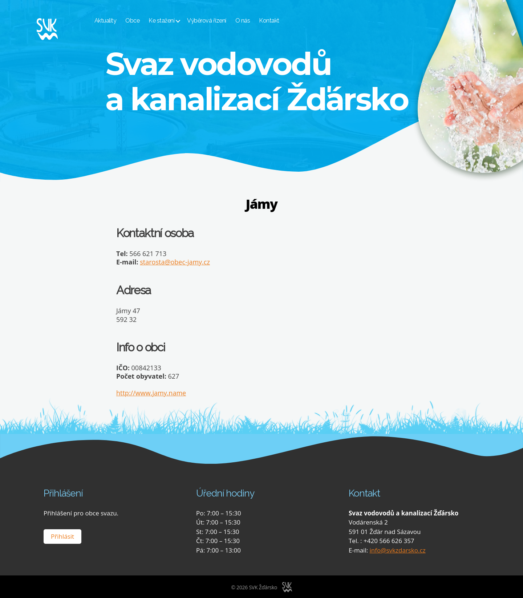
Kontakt (280, 20)
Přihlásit (62, 536)
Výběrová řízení (218, 20)
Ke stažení (173, 20)
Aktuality (116, 20)
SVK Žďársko (263, 586)
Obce (144, 20)
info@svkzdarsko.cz (398, 550)
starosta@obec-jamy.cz (175, 262)
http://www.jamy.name (151, 392)
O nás (253, 20)
